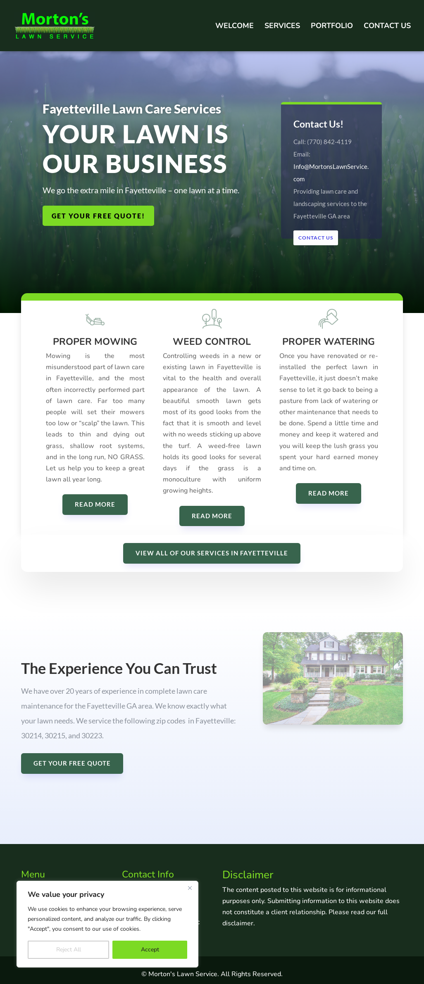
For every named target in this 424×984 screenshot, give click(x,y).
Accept (150, 949)
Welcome (234, 27)
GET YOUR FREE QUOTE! (98, 216)
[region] (107, 924)
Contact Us (387, 27)
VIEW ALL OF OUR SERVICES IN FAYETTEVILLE (212, 553)
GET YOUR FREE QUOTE (72, 763)
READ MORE (95, 510)
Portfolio (332, 27)
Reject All (68, 949)
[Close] (190, 888)
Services (282, 27)
